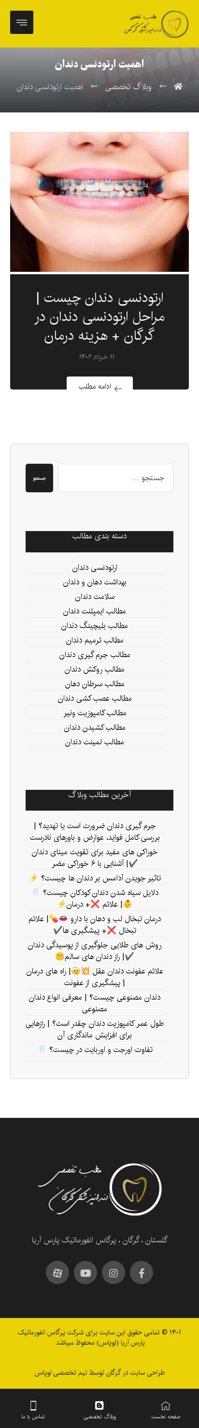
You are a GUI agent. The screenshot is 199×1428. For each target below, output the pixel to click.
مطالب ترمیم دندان (95, 641)
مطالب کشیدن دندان (95, 728)
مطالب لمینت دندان (94, 743)
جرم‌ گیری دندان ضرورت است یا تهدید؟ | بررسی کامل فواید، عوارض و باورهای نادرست (95, 832)
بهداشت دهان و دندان (95, 583)
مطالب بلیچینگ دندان (94, 626)
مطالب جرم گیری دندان (94, 655)
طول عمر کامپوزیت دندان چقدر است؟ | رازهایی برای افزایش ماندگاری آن (95, 1030)
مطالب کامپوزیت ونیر (95, 713)
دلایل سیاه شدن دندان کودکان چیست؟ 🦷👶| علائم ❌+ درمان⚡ (94, 899)
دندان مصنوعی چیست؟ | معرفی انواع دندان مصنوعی (94, 1004)
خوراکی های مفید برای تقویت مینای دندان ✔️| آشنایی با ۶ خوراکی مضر (95, 858)
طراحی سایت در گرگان (134, 1373)
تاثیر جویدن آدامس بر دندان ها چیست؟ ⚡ (95, 879)
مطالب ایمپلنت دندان (94, 612)
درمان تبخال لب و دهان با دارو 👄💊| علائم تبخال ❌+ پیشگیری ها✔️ (94, 925)
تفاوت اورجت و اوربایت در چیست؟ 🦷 (95, 1050)
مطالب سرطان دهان (95, 684)
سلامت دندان (94, 597)
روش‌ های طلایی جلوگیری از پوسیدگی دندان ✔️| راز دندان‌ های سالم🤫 (94, 951)
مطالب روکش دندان (95, 670)
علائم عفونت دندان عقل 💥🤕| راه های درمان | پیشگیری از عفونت (95, 977)
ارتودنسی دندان (94, 568)
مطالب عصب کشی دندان (95, 699)
